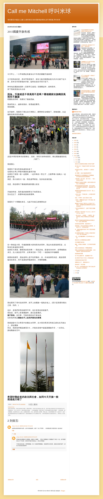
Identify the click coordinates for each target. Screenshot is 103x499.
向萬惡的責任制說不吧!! (81, 260)
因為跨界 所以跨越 (80, 264)
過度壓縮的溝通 (79, 253)
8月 (76, 273)
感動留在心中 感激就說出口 (82, 262)
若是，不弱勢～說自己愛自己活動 (83, 197)
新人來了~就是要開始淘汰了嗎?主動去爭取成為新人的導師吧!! (85, 267)
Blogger (63, 490)
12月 (76, 157)
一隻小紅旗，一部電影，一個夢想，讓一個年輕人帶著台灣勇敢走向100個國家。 (85, 217)
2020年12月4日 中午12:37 (30, 437)
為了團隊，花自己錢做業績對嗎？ (83, 173)
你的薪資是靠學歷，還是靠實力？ (83, 223)
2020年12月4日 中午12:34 (26, 426)
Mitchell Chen (77, 111)
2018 (75, 149)
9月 (76, 270)
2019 (75, 147)
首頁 (37, 479)
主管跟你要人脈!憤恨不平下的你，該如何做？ (88, 45)
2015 (75, 155)
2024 (75, 145)
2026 (75, 140)
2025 (75, 142)
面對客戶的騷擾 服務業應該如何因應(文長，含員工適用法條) (85, 221)
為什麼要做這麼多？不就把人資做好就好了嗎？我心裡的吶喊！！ (85, 233)
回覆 (13, 430)
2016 (75, 153)
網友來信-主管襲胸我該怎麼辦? (83, 240)
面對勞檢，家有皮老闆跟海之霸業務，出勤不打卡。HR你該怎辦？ (85, 226)
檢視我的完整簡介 (76, 133)
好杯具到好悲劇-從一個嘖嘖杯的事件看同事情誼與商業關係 (88, 92)
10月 (76, 162)
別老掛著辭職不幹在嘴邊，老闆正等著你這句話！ (88, 30)
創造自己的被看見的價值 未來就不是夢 (84, 164)
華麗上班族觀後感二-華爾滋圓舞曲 (83, 248)
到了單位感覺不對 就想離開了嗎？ (84, 255)
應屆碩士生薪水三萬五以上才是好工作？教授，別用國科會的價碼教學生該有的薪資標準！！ (85, 205)
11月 (76, 160)
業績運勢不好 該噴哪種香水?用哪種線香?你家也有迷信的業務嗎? (84, 176)
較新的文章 (11, 479)
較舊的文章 (63, 479)
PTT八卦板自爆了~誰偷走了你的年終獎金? (88, 76)
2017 (75, 151)
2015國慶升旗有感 (79, 242)
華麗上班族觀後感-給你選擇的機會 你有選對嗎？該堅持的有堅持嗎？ (85, 250)
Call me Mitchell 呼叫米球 (39, 11)
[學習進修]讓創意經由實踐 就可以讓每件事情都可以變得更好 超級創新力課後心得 (85, 187)
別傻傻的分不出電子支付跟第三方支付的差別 (88, 62)
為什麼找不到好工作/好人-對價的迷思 (84, 258)
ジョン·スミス (15, 426)
